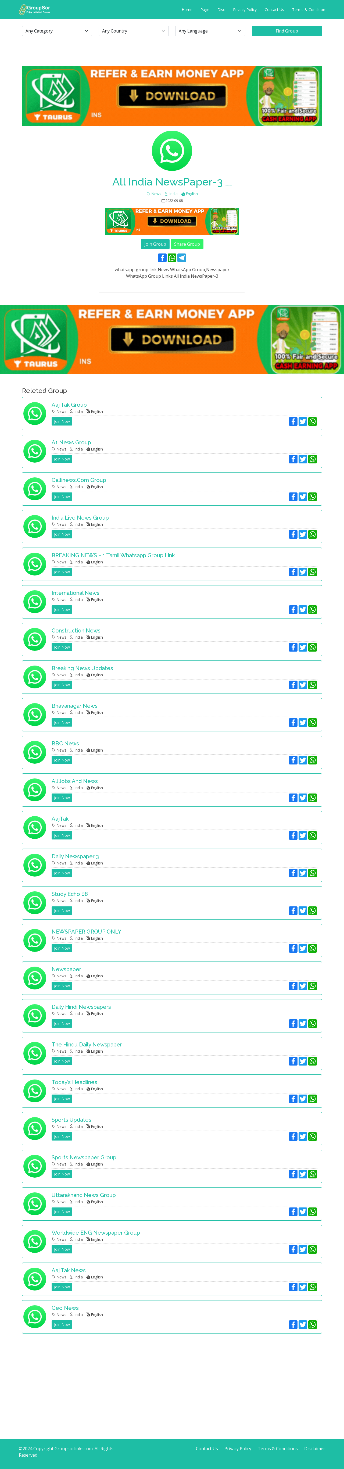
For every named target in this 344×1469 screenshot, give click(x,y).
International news (75, 593)
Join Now (62, 421)
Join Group (155, 244)
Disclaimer (314, 1449)
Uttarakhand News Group (84, 1195)
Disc (221, 9)
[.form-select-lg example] (57, 31)
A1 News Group (71, 442)
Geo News (65, 1308)
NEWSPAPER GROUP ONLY (86, 931)
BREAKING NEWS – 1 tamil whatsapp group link (113, 555)
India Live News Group (80, 517)
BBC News (65, 743)
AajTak (60, 819)
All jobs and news (75, 781)
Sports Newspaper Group (84, 1157)
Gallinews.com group (79, 480)
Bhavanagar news (75, 706)
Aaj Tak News (69, 1270)
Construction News (76, 630)
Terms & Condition (308, 9)
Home (187, 9)
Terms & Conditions (278, 1449)
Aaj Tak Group (69, 405)
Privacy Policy (245, 9)
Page (204, 9)
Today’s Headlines (74, 1082)
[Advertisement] (172, 1375)
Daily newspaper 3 (75, 856)
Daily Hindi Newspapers (81, 1007)
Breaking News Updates (82, 668)
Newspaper (66, 969)
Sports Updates (71, 1120)
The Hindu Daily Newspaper (87, 1044)
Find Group (287, 31)
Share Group (187, 244)
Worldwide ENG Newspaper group (96, 1232)
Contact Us (274, 9)
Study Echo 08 (70, 894)
